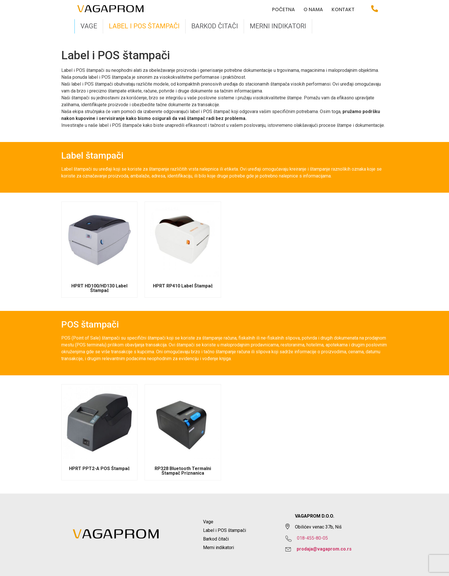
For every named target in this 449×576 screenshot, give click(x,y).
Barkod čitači (214, 26)
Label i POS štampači (144, 26)
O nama (313, 9)
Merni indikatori (278, 26)
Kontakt (343, 9)
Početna (283, 9)
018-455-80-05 (312, 538)
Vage (88, 26)
